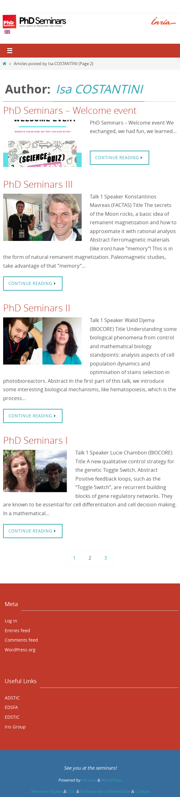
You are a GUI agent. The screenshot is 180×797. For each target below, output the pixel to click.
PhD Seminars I (35, 440)
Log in (11, 621)
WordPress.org (20, 650)
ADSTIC (12, 698)
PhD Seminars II (36, 308)
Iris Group (15, 727)
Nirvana (88, 780)
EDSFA (11, 707)
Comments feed (21, 640)
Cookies (142, 791)
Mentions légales (46, 791)
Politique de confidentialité (105, 791)
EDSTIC (12, 717)
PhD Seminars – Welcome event (70, 110)
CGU (71, 791)
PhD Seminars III (38, 184)
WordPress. (111, 780)
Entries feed (17, 630)
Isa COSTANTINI (99, 89)
